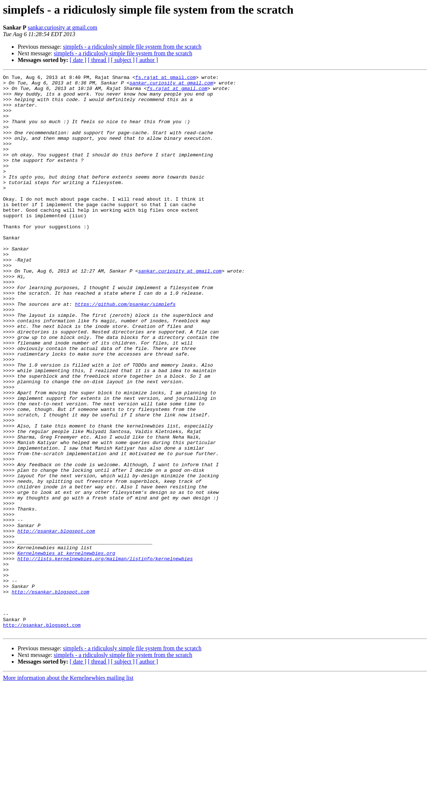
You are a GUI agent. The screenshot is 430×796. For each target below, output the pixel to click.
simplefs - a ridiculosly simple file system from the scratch (132, 47)
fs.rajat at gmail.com (165, 78)
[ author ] (147, 60)
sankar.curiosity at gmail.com (62, 27)
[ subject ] (123, 60)
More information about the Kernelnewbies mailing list (68, 789)
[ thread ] (99, 60)
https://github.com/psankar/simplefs (125, 350)
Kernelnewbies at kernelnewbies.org (66, 649)
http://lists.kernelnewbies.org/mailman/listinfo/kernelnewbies (105, 656)
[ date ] (78, 60)
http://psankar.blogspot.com (56, 622)
